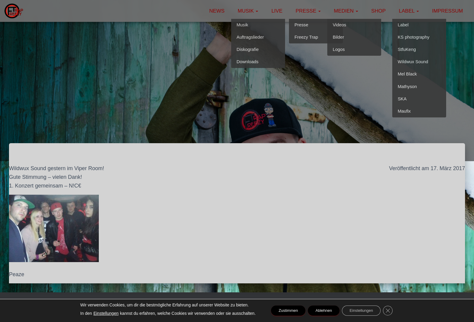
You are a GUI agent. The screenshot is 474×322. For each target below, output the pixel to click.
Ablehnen (323, 310)
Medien (346, 11)
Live (276, 11)
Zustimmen (283, 310)
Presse (308, 11)
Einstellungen (99, 313)
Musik (248, 11)
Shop (378, 11)
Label (409, 11)
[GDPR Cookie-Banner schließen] (394, 310)
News (217, 11)
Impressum (447, 11)
